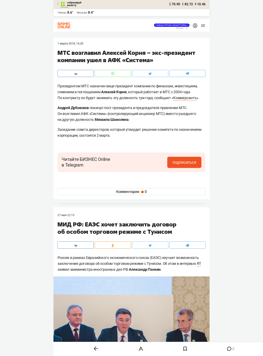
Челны (62, 12)
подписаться (184, 162)
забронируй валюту (74, 3)
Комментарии (131, 192)
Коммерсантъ (185, 98)
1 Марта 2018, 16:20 (70, 43)
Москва (82, 12)
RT (199, 263)
